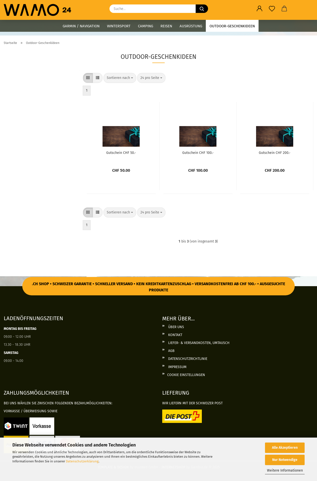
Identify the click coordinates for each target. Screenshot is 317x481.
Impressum (176, 367)
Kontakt (174, 335)
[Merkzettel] (272, 8)
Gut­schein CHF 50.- (121, 153)
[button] (259, 8)
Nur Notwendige (284, 460)
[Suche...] (202, 8)
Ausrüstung (191, 26)
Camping (145, 26)
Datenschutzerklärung (82, 461)
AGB (171, 351)
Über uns (175, 327)
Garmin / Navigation (81, 26)
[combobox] (120, 78)
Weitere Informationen (285, 470)
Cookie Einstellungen (186, 375)
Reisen (166, 26)
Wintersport (119, 26)
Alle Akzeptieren (285, 448)
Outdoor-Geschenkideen (232, 26)
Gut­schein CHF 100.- (198, 153)
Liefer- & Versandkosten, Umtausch (198, 343)
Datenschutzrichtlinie (187, 359)
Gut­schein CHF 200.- (275, 153)
